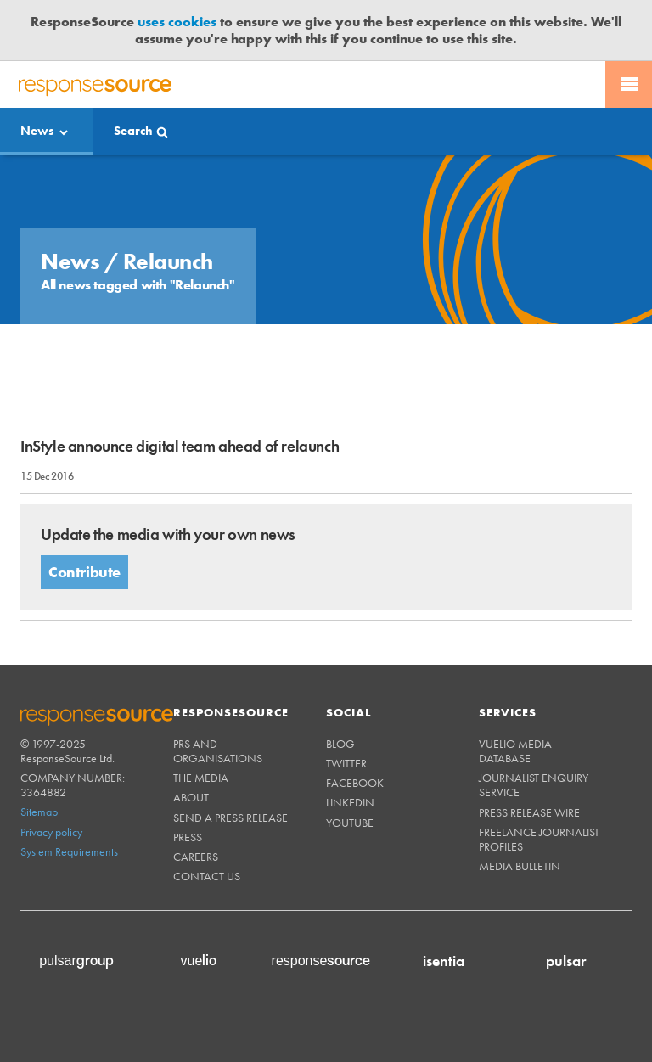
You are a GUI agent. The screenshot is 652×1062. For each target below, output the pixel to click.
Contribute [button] (84, 572)
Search (133, 130)
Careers (195, 856)
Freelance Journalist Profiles (539, 839)
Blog (340, 743)
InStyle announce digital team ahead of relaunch (179, 446)
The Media (200, 777)
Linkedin (350, 802)
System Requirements (69, 851)
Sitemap (39, 811)
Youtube (350, 822)
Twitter (346, 763)
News (37, 130)
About (191, 797)
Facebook (355, 782)
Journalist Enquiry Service (533, 785)
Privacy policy (51, 832)
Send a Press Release (230, 817)
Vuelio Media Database (515, 751)
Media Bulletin (519, 866)
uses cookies (177, 22)
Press (187, 837)
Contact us (206, 876)
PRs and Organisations (217, 751)
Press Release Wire (529, 812)
